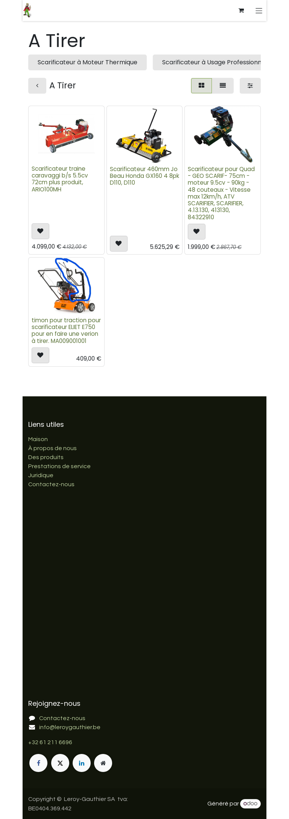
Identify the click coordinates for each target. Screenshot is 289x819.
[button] (40, 231)
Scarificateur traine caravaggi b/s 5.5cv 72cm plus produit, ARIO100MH (60, 179)
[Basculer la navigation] (259, 10)
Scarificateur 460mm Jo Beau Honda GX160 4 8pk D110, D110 (144, 176)
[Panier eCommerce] (241, 10)
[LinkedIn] (82, 763)
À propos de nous (52, 448)
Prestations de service (59, 466)
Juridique (40, 475)
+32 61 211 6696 (50, 742)
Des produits (46, 457)
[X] (60, 763)
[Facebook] (38, 763)
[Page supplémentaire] (103, 763)
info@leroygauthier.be (69, 727)
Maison (38, 439)
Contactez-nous (51, 484)
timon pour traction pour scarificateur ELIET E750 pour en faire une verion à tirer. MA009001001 (66, 330)
